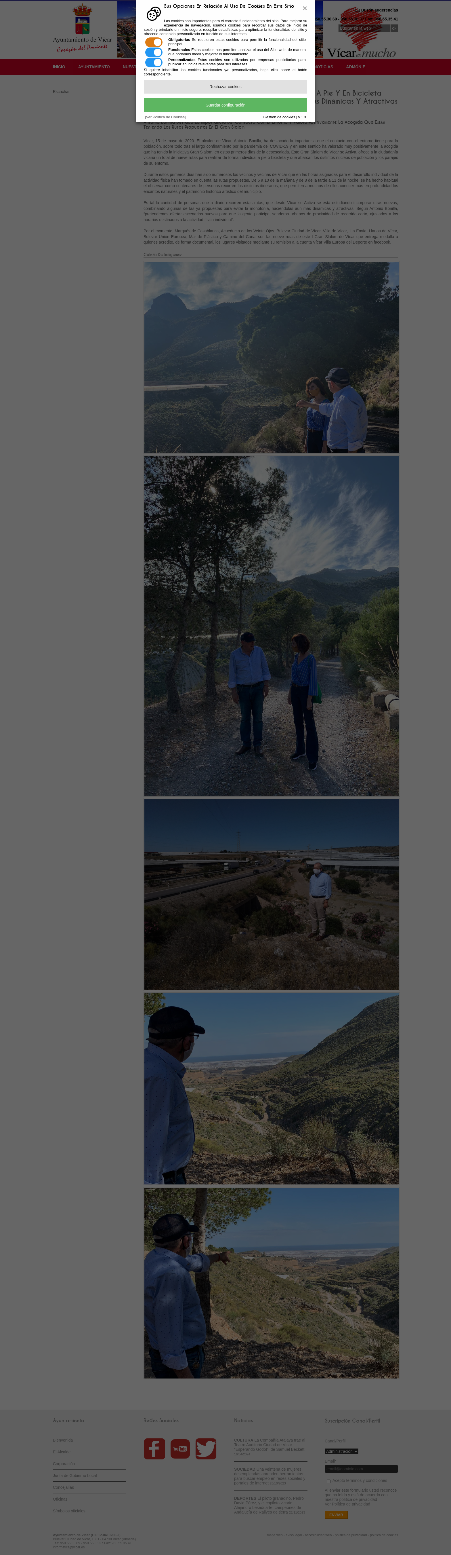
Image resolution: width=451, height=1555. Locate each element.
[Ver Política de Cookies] (165, 117)
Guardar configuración (226, 105)
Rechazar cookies (225, 86)
